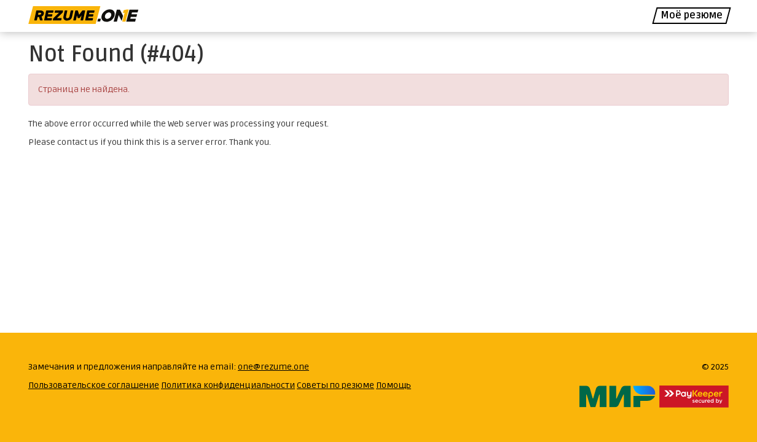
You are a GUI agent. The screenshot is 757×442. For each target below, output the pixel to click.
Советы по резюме (335, 385)
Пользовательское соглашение (93, 385)
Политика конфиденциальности (228, 385)
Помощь (393, 385)
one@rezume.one (273, 367)
